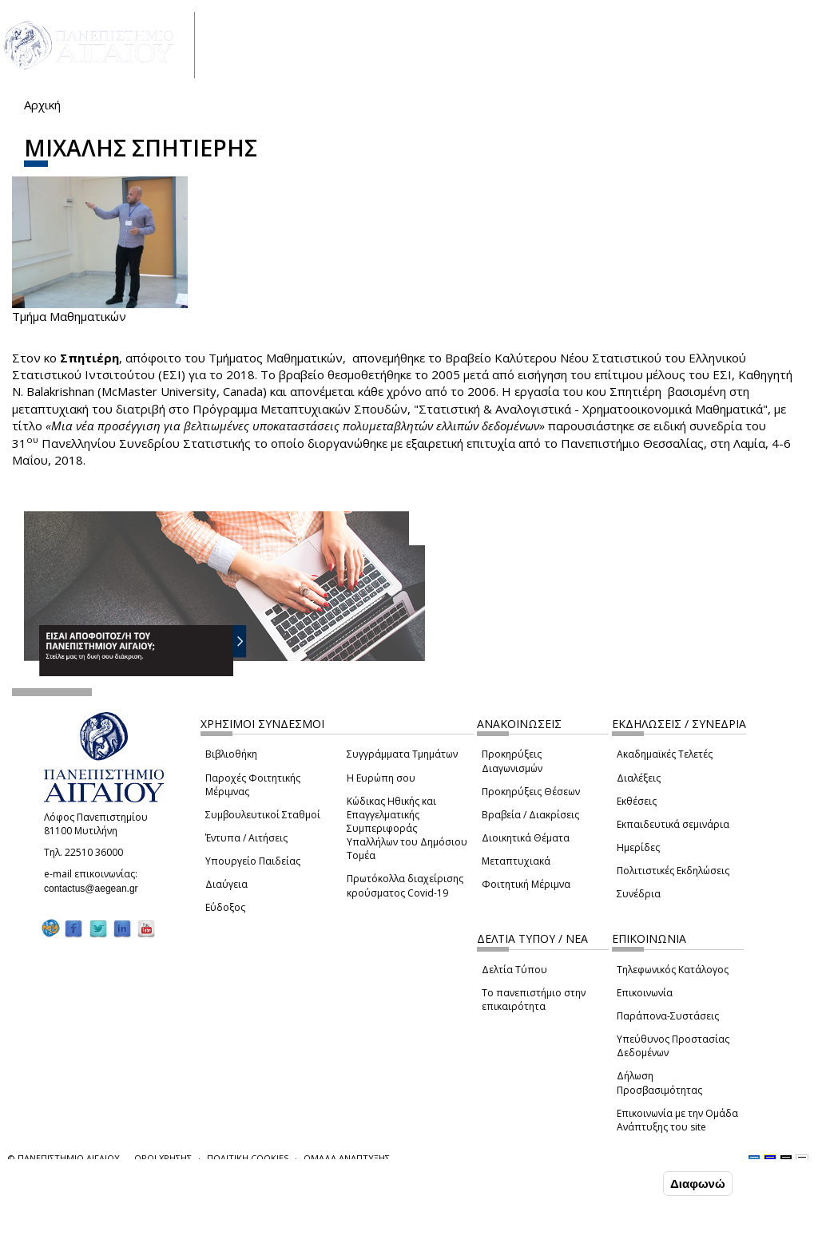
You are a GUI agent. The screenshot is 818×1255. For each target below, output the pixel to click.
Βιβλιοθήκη (231, 754)
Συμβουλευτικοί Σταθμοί (262, 814)
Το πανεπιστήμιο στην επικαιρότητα (534, 999)
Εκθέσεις (637, 801)
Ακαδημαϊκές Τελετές (665, 754)
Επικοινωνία (645, 993)
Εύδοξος (225, 907)
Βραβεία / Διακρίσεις (530, 814)
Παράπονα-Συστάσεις (668, 1016)
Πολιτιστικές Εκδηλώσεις (673, 870)
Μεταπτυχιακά (516, 861)
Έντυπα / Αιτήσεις (246, 838)
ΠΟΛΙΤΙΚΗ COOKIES (247, 1158)
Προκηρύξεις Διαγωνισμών (512, 760)
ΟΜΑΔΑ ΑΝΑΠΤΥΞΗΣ (347, 1158)
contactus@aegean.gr (96, 888)
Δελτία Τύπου (514, 969)
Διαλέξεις (639, 778)
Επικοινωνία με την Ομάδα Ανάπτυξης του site (677, 1120)
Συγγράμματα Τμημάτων (402, 754)
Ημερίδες (638, 847)
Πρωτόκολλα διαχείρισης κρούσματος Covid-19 (405, 885)
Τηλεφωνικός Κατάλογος (673, 969)
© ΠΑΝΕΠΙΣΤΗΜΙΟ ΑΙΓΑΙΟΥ (64, 1158)
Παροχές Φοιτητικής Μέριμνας (252, 784)
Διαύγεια (226, 884)
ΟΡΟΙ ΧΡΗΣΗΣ (163, 1158)
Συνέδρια (639, 894)
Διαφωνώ (697, 1183)
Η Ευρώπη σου (381, 778)
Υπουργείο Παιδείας (252, 861)
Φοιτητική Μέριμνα (526, 884)
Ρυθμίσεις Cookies (138, 1242)
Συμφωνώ (625, 1183)
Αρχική (42, 105)
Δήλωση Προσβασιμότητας (659, 1082)
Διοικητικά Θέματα (526, 838)
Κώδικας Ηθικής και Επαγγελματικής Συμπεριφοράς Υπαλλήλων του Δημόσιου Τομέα (407, 828)
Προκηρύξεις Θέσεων (531, 791)
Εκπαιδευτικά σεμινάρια (673, 824)
